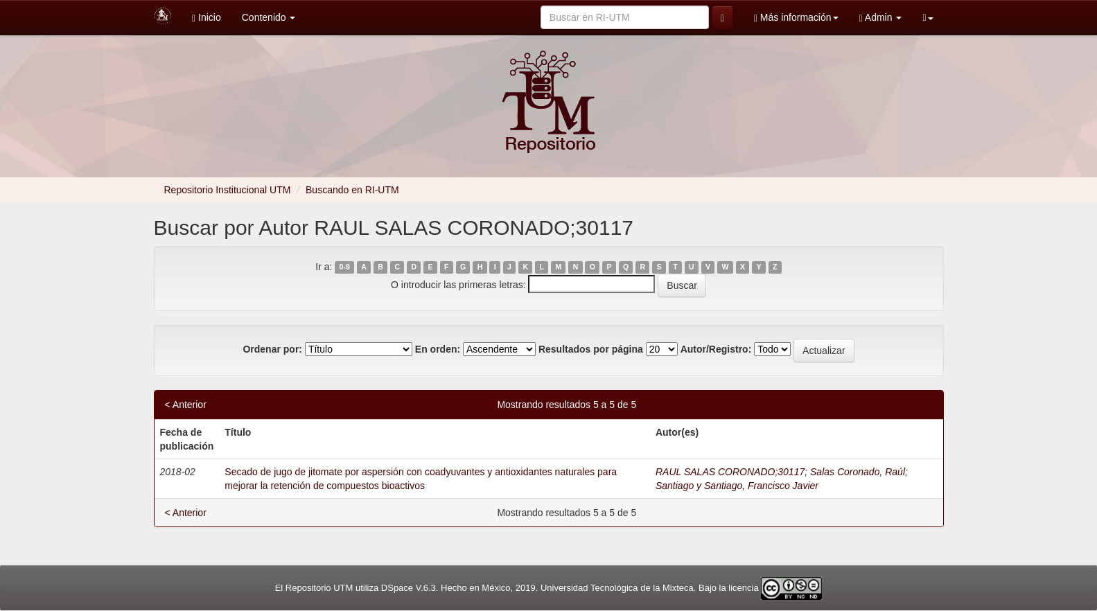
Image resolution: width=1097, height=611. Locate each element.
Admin (880, 18)
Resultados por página (590, 349)
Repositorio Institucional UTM (227, 189)
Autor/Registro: (716, 349)
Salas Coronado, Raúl (857, 471)
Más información (796, 18)
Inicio (206, 18)
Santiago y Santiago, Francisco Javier (737, 485)
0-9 (345, 267)
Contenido (269, 17)
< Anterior (186, 404)
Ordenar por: (272, 349)
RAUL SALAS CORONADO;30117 (730, 471)
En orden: (437, 349)
